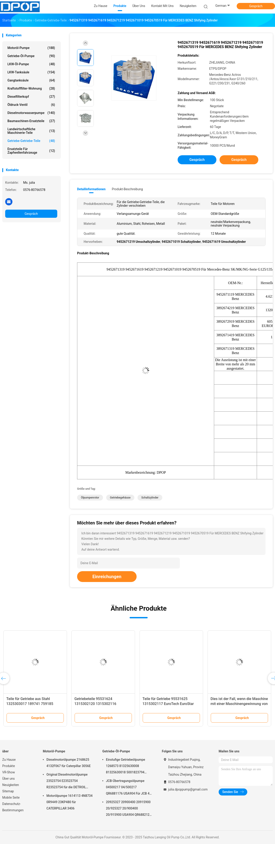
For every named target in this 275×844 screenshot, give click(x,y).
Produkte (8, 766)
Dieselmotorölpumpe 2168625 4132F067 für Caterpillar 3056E (68, 763)
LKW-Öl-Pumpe (31, 64)
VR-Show (8, 772)
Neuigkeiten (10, 785)
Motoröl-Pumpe (31, 48)
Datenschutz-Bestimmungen (12, 807)
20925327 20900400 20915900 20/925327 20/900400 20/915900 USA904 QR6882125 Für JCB (128, 809)
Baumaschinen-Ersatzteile (31, 121)
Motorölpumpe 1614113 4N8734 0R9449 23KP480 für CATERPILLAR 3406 (69, 802)
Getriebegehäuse (120, 497)
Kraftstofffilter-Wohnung (31, 88)
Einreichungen (106, 576)
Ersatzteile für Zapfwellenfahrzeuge (31, 150)
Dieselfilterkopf (31, 96)
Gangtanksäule (31, 80)
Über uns (8, 778)
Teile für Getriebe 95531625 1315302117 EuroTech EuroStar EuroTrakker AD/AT (168, 704)
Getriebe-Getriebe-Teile (31, 141)
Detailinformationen (91, 189)
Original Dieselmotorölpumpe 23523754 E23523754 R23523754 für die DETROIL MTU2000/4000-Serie (67, 781)
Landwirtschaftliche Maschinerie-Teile (31, 130)
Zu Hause (9, 759)
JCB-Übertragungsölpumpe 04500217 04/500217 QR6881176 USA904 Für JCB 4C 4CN (128, 788)
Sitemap (8, 791)
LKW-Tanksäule (31, 72)
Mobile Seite (11, 797)
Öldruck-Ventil (31, 104)
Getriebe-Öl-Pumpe (31, 56)
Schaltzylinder (149, 497)
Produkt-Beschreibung (127, 189)
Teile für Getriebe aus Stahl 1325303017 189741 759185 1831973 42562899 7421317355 (32, 704)
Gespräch (255, 6)
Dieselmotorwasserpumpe (31, 113)
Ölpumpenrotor (90, 497)
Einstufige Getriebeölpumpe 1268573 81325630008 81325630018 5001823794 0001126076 (125, 766)
